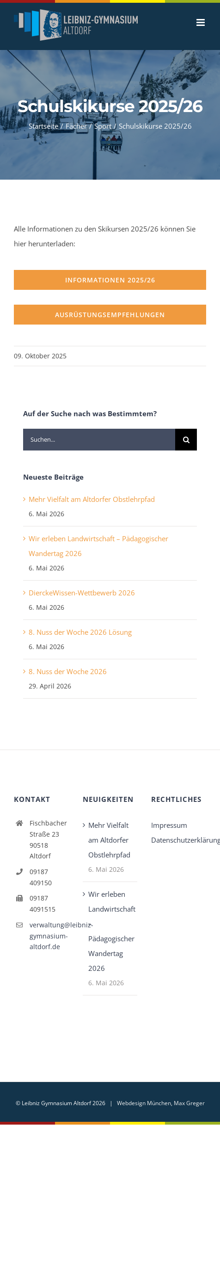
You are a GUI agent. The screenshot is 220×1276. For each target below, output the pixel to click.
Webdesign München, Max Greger (161, 1103)
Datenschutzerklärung (178, 839)
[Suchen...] (99, 439)
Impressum (169, 825)
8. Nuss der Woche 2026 (68, 671)
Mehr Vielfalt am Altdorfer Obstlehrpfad (92, 499)
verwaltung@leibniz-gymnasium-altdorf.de (49, 935)
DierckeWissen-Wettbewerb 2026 (82, 592)
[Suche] (186, 439)
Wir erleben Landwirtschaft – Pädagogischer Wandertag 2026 (110, 931)
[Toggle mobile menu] (201, 22)
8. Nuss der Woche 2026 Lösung (80, 632)
